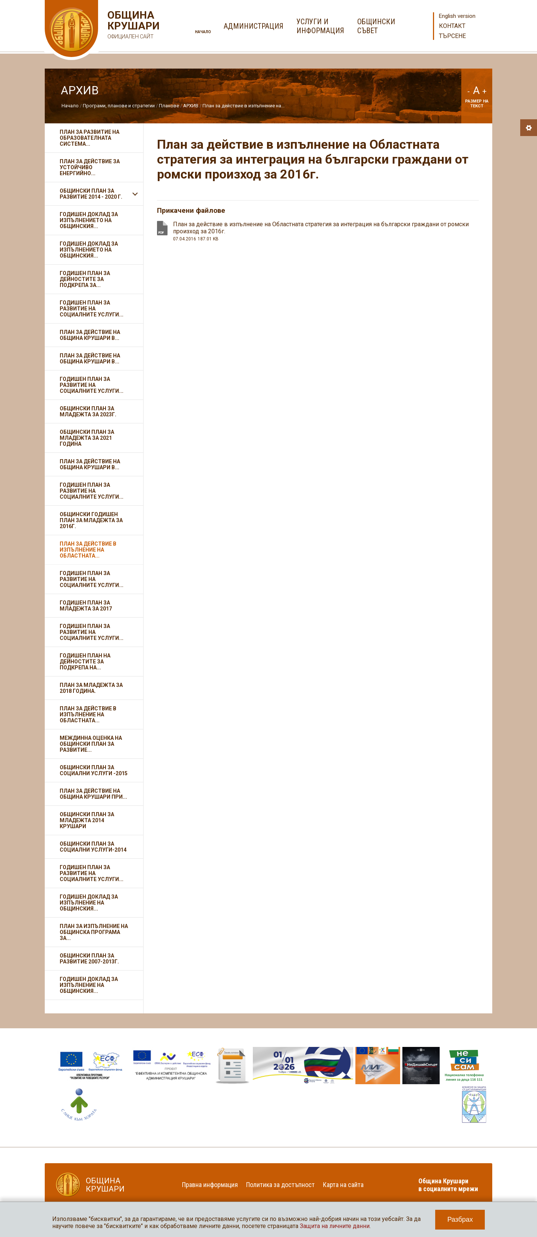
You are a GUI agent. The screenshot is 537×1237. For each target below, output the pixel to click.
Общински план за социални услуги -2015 (94, 770)
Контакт (452, 25)
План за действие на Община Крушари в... (90, 335)
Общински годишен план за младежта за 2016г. (91, 520)
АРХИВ (190, 105)
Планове (169, 105)
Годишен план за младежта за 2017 (86, 606)
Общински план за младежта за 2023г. (88, 411)
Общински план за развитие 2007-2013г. (89, 959)
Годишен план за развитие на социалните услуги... (91, 309)
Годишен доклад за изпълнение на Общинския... (89, 903)
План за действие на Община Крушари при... (93, 794)
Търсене (452, 36)
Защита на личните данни (335, 1226)
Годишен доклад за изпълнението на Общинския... (89, 220)
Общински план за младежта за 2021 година (87, 438)
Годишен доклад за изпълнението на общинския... (89, 250)
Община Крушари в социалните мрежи (448, 1185)
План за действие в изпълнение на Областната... (88, 550)
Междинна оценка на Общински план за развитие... (91, 744)
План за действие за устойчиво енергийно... (90, 167)
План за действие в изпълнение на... (243, 105)
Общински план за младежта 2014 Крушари (87, 820)
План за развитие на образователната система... (89, 138)
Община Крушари (132, 26)
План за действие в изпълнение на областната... (88, 714)
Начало (203, 32)
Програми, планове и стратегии (119, 105)
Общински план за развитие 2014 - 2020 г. (91, 194)
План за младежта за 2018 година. (91, 688)
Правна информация (210, 1185)
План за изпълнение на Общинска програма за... (94, 932)
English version (457, 16)
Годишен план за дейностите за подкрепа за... (85, 279)
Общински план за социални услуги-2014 (93, 847)
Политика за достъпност (280, 1185)
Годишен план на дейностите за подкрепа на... (85, 661)
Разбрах (460, 1219)
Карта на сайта (343, 1185)
